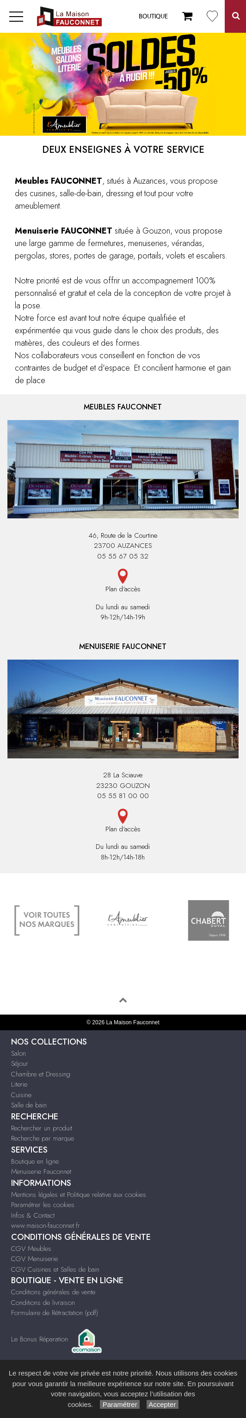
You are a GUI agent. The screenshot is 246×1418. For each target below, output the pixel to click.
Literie (19, 1084)
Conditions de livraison (43, 1303)
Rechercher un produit (41, 1128)
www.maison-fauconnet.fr (45, 1225)
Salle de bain (29, 1105)
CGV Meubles (31, 1249)
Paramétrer (119, 1404)
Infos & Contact (33, 1215)
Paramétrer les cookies (42, 1205)
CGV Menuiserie (34, 1259)
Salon (18, 1053)
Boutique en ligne (35, 1161)
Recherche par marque (42, 1138)
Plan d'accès (123, 581)
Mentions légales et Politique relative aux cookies (78, 1195)
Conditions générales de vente (53, 1292)
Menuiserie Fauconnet (41, 1171)
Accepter (162, 1404)
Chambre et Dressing (40, 1074)
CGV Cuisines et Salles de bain (55, 1269)
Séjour (19, 1063)
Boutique (153, 16)
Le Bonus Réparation (39, 1339)
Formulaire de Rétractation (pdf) (54, 1313)
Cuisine (21, 1095)
